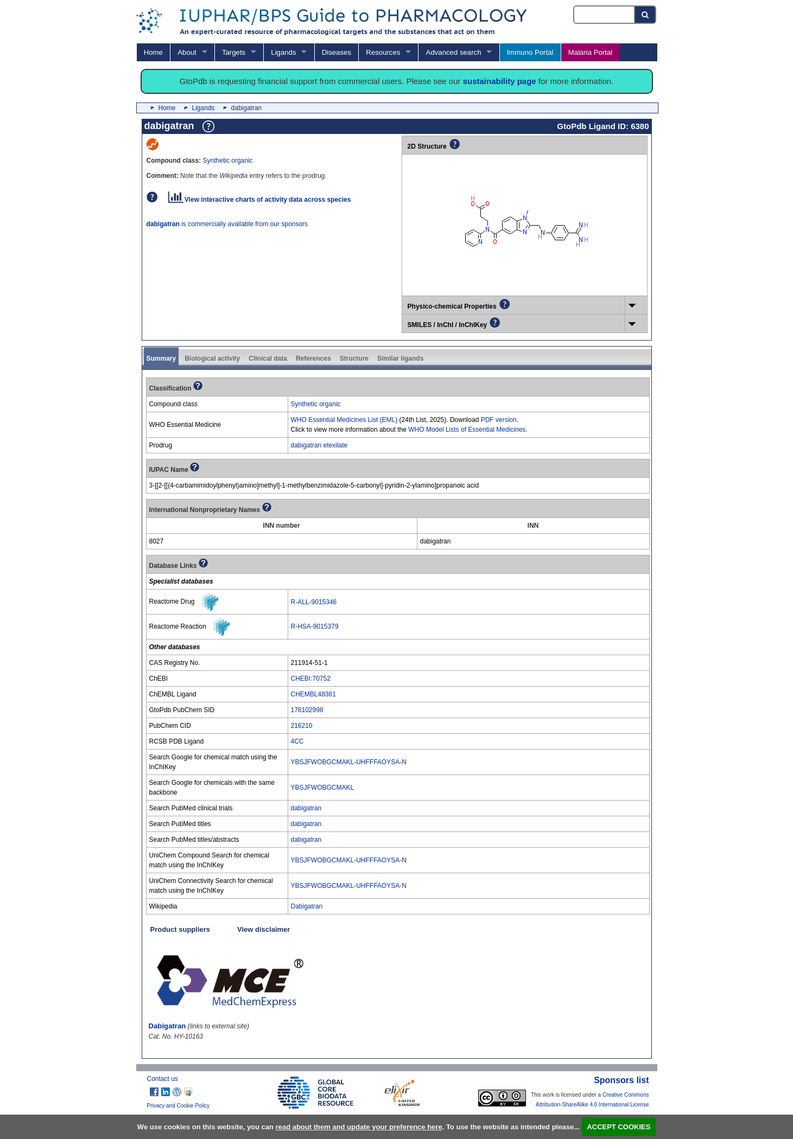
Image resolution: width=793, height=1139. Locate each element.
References (313, 358)
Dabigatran (307, 906)
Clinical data (268, 358)
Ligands (283, 52)
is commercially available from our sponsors (227, 224)
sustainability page (499, 81)
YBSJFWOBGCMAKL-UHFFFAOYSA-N (349, 762)
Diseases (336, 52)
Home (153, 52)
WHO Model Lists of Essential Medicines (466, 429)
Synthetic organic (228, 160)
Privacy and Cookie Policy (178, 1106)
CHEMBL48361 (313, 694)
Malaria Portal (590, 52)
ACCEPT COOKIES (618, 1127)
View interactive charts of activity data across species (259, 199)
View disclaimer (263, 929)
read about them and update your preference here (359, 1127)
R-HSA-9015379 (315, 626)
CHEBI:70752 (311, 678)
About (186, 52)
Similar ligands (400, 358)
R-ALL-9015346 (314, 602)
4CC (297, 741)
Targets (233, 52)
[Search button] (645, 14)
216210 (302, 726)
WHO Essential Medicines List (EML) (344, 420)
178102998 (307, 710)
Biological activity (212, 358)
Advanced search (453, 52)
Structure (354, 358)
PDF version (499, 420)
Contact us (162, 1079)
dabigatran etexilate (319, 445)
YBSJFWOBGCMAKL (322, 787)
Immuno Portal (530, 52)
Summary (161, 358)
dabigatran (306, 808)
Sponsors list (621, 1080)
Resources (383, 52)
